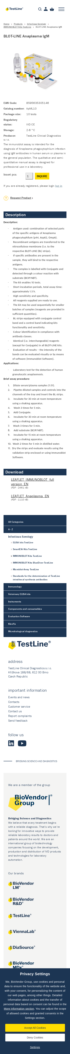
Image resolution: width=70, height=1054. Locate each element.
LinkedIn (11, 743)
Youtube (22, 743)
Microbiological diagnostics (23, 631)
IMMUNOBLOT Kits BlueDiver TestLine (33, 562)
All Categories (15, 521)
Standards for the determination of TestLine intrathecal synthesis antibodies (36, 577)
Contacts (13, 702)
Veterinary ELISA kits (19, 594)
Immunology (15, 586)
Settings (35, 1047)
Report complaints (20, 716)
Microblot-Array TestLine (26, 569)
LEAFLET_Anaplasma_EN (30, 496)
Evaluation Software (19, 616)
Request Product (20, 197)
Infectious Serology (36, 23)
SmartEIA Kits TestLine (25, 549)
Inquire (42, 176)
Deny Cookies (35, 1037)
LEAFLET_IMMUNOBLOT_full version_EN (32, 481)
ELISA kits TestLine (23, 542)
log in (58, 186)
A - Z (10, 529)
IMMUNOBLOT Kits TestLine (17, 26)
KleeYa (12, 623)
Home (6, 23)
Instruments (14, 601)
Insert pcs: (10, 174)
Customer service (19, 706)
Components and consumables (25, 608)
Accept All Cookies (35, 1027)
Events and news (19, 697)
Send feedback (17, 720)
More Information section (19, 1008)
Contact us (15, 711)
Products (18, 23)
